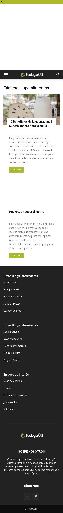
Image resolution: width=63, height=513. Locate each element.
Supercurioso (10, 282)
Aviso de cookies (12, 381)
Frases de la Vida (12, 296)
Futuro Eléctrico (11, 352)
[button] (5, 74)
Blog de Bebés (11, 360)
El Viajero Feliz (11, 289)
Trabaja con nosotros (15, 395)
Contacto (8, 388)
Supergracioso (11, 331)
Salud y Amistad (12, 303)
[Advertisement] (31, 37)
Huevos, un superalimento (26, 211)
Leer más (16, 169)
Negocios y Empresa (14, 345)
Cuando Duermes (13, 310)
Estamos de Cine (12, 338)
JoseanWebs (10, 402)
